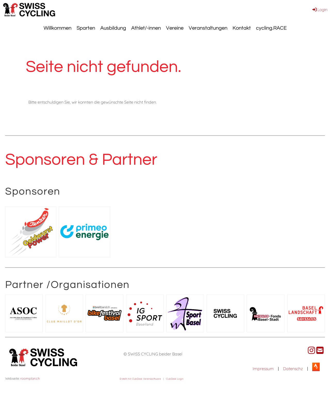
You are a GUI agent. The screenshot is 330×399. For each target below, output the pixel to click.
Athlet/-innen (146, 28)
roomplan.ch (30, 378)
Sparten (86, 28)
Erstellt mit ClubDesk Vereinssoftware (140, 378)
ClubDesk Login (174, 378)
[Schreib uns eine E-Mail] (320, 350)
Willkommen (57, 28)
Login (319, 9)
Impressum (263, 368)
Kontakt (242, 28)
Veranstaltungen (208, 28)
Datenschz (293, 368)
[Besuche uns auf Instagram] (311, 350)
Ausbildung (113, 28)
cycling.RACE (271, 28)
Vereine (175, 28)
